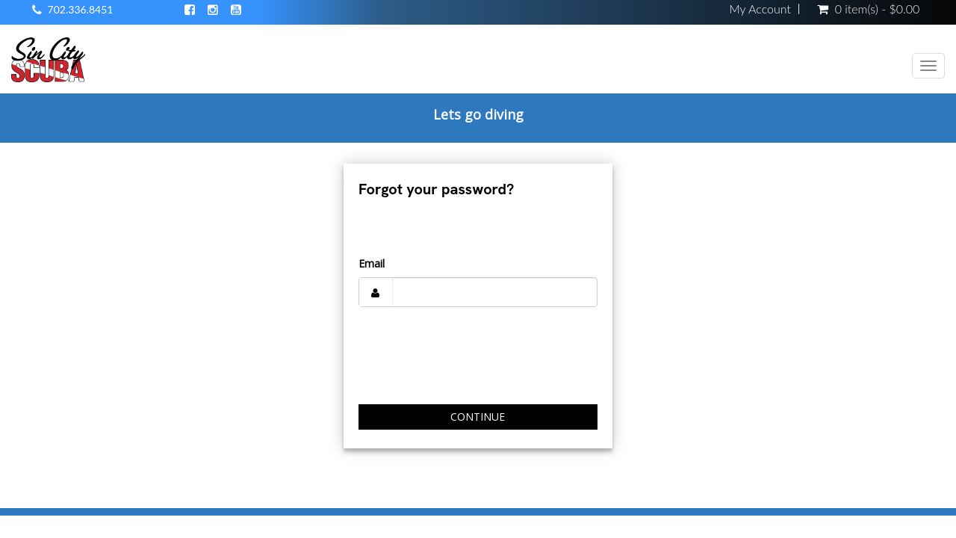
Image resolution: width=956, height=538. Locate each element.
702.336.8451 (81, 9)
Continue (477, 416)
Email (371, 263)
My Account (760, 9)
